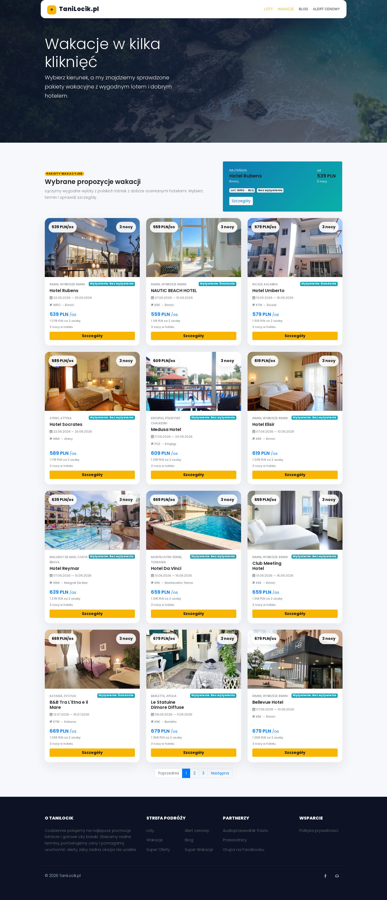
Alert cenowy (326, 9)
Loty (268, 9)
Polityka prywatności (318, 830)
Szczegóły (241, 201)
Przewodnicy (235, 840)
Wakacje (286, 9)
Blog (303, 9)
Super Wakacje (199, 849)
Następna (220, 773)
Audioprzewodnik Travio (245, 830)
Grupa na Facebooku (243, 849)
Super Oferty (158, 849)
